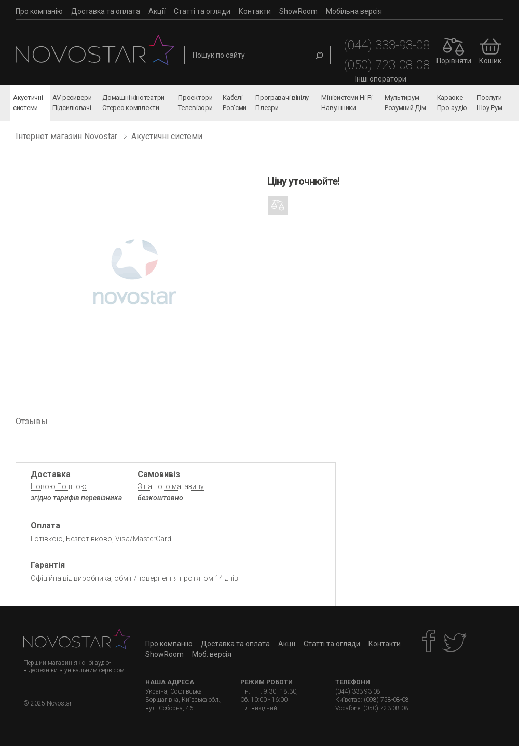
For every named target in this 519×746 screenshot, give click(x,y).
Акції (157, 11)
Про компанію (39, 11)
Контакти (255, 11)
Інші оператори (380, 79)
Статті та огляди (202, 11)
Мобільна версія (354, 11)
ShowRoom (298, 11)
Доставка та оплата (105, 11)
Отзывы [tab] (32, 421)
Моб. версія (211, 654)
